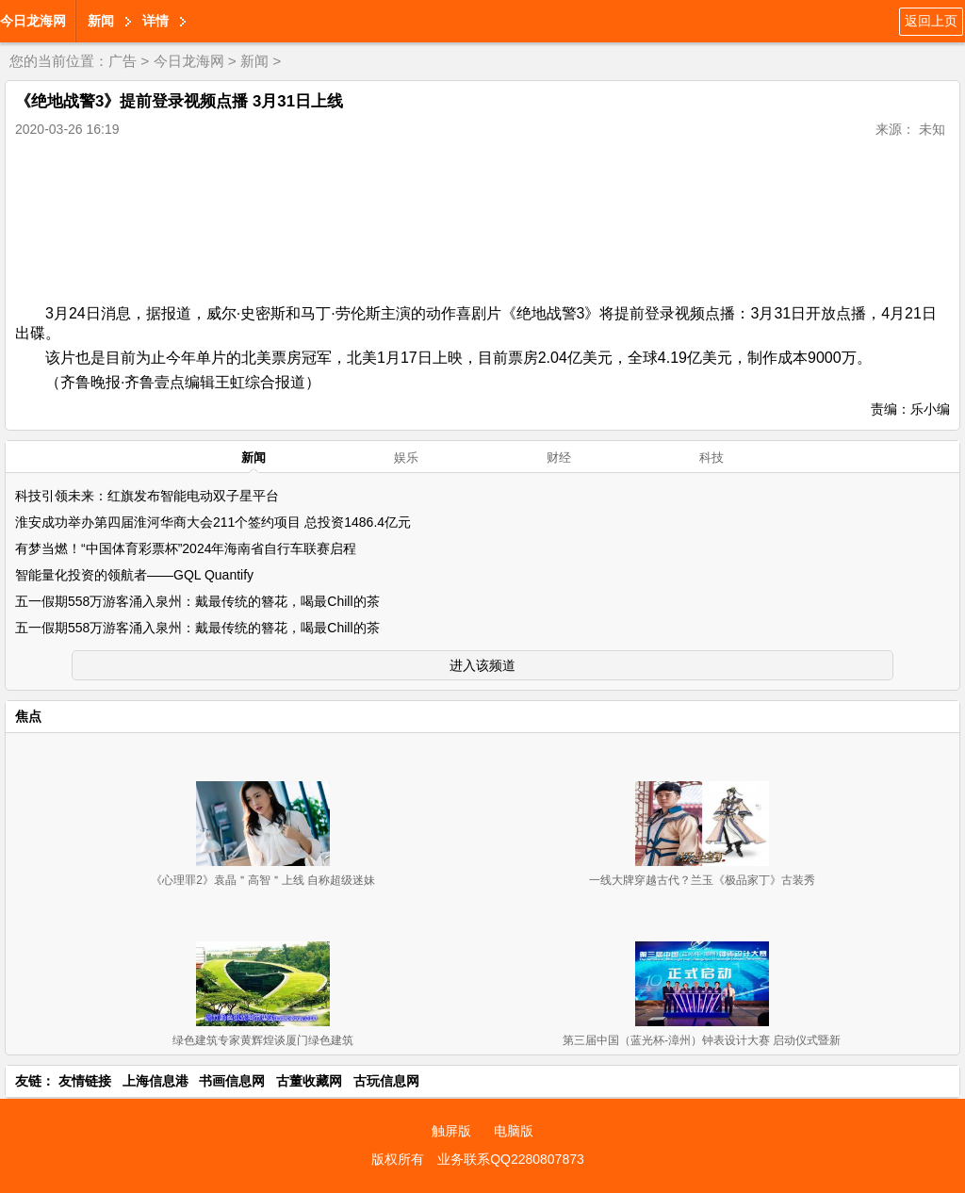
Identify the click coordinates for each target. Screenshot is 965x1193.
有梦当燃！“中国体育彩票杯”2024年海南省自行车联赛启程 (185, 548)
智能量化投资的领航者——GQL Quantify (134, 574)
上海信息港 (155, 1080)
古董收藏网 (309, 1080)
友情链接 (84, 1080)
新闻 (101, 20)
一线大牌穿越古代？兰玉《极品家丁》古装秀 (702, 880)
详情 (155, 20)
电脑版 (513, 1130)
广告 (122, 61)
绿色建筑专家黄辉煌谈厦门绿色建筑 (262, 1040)
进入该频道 (482, 665)
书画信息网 (232, 1080)
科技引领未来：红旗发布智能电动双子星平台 (147, 495)
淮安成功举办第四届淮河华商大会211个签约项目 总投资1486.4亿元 (213, 522)
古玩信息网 (386, 1080)
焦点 (28, 716)
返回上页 (931, 20)
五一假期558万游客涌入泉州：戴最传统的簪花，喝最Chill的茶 (197, 601)
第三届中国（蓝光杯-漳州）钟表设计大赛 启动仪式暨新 (702, 1040)
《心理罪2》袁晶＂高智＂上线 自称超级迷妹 (263, 880)
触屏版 (451, 1130)
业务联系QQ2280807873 (510, 1159)
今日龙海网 (33, 20)
